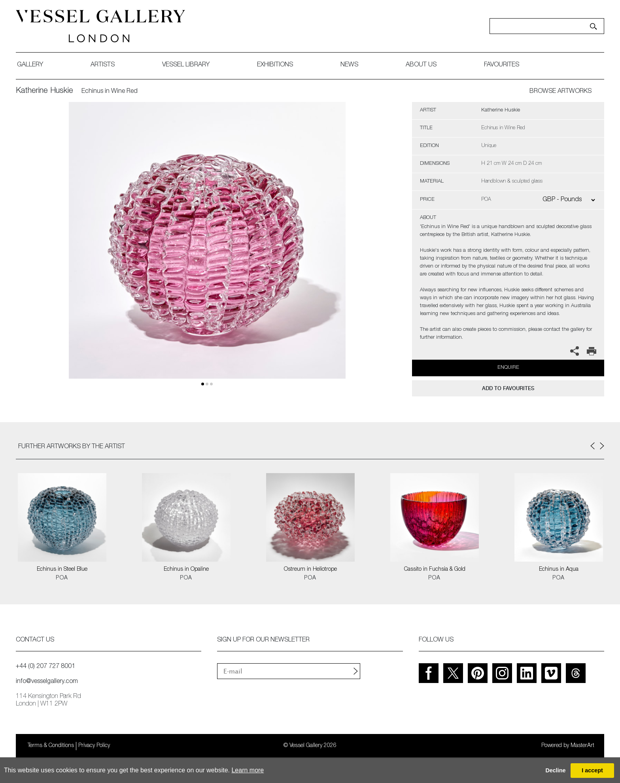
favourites (501, 65)
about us (421, 65)
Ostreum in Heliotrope (310, 569)
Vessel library (186, 65)
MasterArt (582, 746)
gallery (30, 65)
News (349, 65)
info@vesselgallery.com (47, 682)
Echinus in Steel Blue (62, 569)
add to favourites (508, 388)
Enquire (508, 367)
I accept (592, 770)
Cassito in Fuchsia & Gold (434, 569)
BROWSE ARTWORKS (560, 92)
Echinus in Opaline (186, 569)
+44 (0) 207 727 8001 (45, 667)
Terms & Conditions (51, 746)
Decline (555, 770)
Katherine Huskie (44, 91)
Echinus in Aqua (558, 569)
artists (103, 65)
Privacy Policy (94, 746)
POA (62, 578)
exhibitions (275, 65)
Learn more (247, 770)
